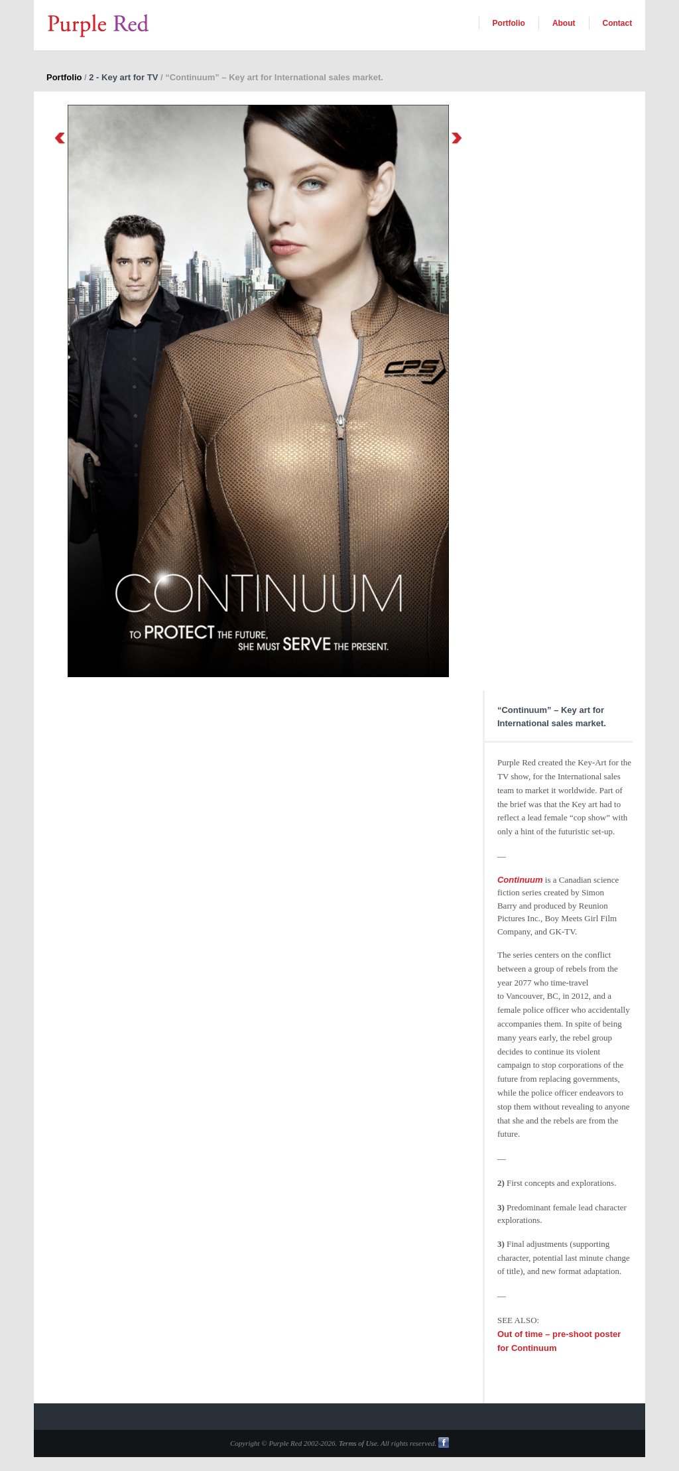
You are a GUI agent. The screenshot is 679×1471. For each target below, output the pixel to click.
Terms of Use (358, 1443)
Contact (618, 23)
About (564, 23)
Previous (59, 138)
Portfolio (509, 23)
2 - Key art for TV (123, 77)
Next (457, 138)
